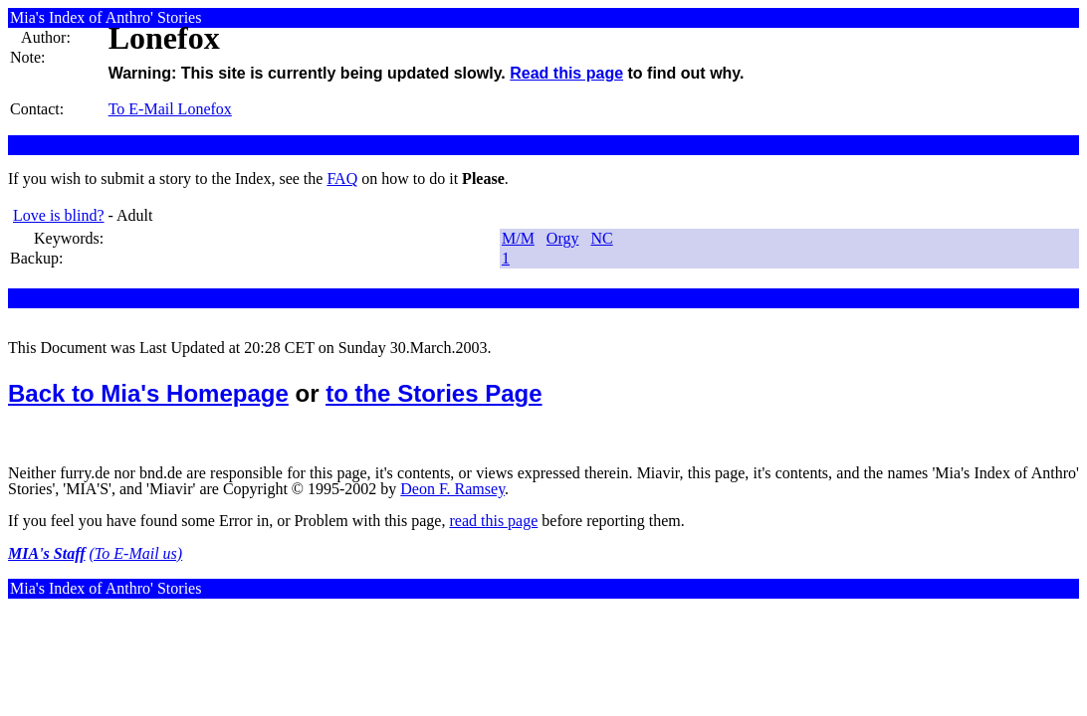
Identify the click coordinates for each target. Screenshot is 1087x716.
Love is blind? (59, 215)
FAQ (341, 178)
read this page (493, 520)
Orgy (562, 238)
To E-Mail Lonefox (170, 108)
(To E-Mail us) (136, 553)
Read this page (566, 73)
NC (601, 238)
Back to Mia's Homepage (148, 393)
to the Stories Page (434, 393)
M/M (518, 238)
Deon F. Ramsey (452, 488)
